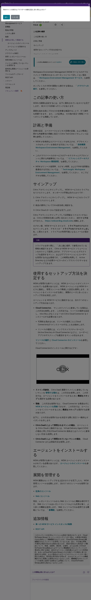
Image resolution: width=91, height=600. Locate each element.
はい (6, 17)
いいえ (15, 17)
